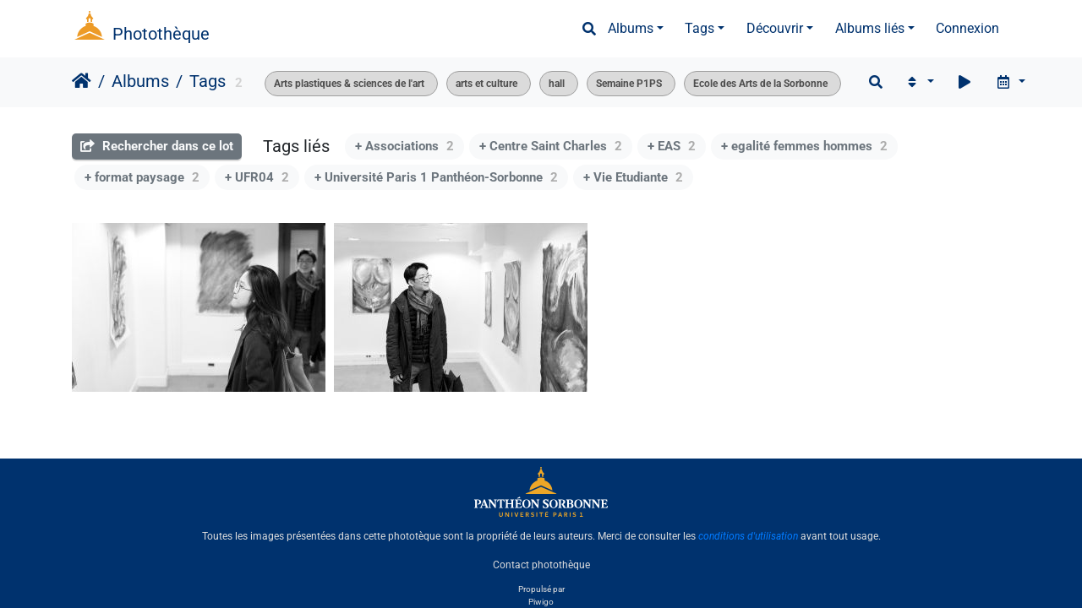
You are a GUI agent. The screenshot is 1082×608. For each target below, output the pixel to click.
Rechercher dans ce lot (156, 146)
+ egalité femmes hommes (804, 146)
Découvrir (774, 28)
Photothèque (161, 34)
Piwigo (541, 601)
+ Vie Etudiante (633, 177)
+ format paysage (142, 177)
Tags (699, 28)
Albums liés (869, 28)
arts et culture (486, 84)
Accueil (81, 81)
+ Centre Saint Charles (550, 146)
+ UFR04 (257, 177)
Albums (630, 28)
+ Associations (404, 146)
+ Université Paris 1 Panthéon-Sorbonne (436, 177)
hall (557, 84)
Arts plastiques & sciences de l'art (349, 84)
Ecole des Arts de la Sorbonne (760, 84)
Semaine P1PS (629, 84)
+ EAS (672, 146)
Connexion (967, 28)
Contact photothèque (541, 565)
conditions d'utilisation (748, 536)
